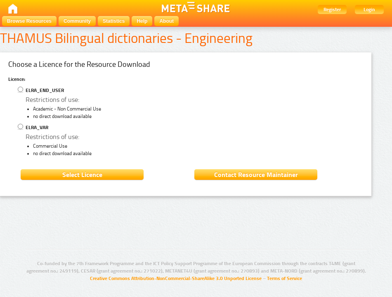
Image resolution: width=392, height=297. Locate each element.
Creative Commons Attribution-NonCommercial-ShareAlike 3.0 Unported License (176, 278)
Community (77, 21)
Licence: (16, 79)
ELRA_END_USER (41, 90)
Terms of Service (284, 278)
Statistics (114, 21)
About (166, 21)
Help (142, 21)
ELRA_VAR (33, 127)
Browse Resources (29, 21)
